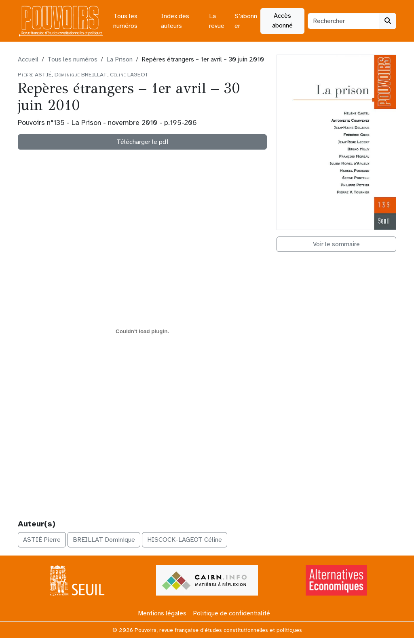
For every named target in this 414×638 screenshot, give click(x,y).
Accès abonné (282, 21)
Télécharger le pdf (142, 142)
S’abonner (245, 21)
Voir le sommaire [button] (336, 244)
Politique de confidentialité (231, 613)
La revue (216, 21)
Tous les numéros (125, 21)
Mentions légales (162, 613)
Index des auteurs (175, 21)
